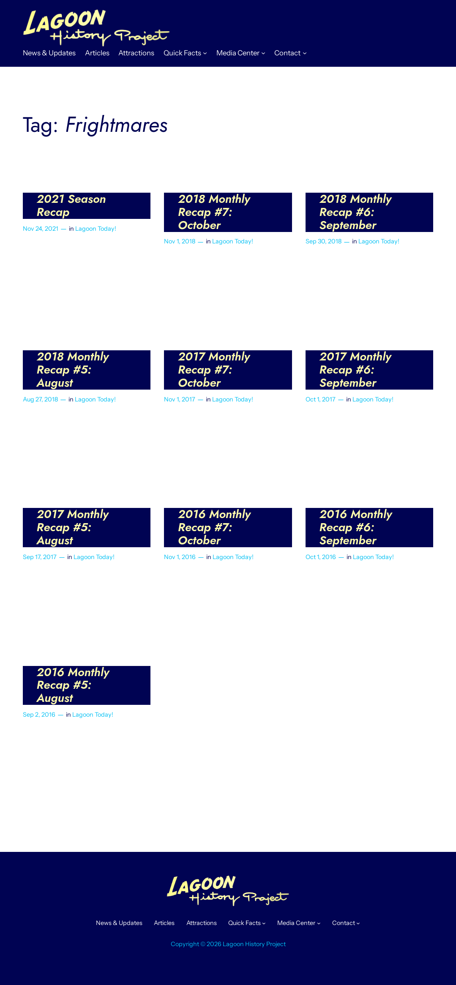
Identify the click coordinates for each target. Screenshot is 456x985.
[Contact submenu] (305, 53)
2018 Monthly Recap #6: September (355, 212)
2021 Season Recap (71, 206)
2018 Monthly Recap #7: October (214, 212)
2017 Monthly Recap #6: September (355, 370)
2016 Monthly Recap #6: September (355, 527)
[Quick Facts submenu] (205, 53)
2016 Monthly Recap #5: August (72, 685)
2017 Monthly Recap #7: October (214, 370)
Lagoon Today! (95, 228)
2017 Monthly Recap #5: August (72, 527)
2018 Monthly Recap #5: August (72, 370)
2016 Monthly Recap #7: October (214, 527)
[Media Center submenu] (263, 53)
